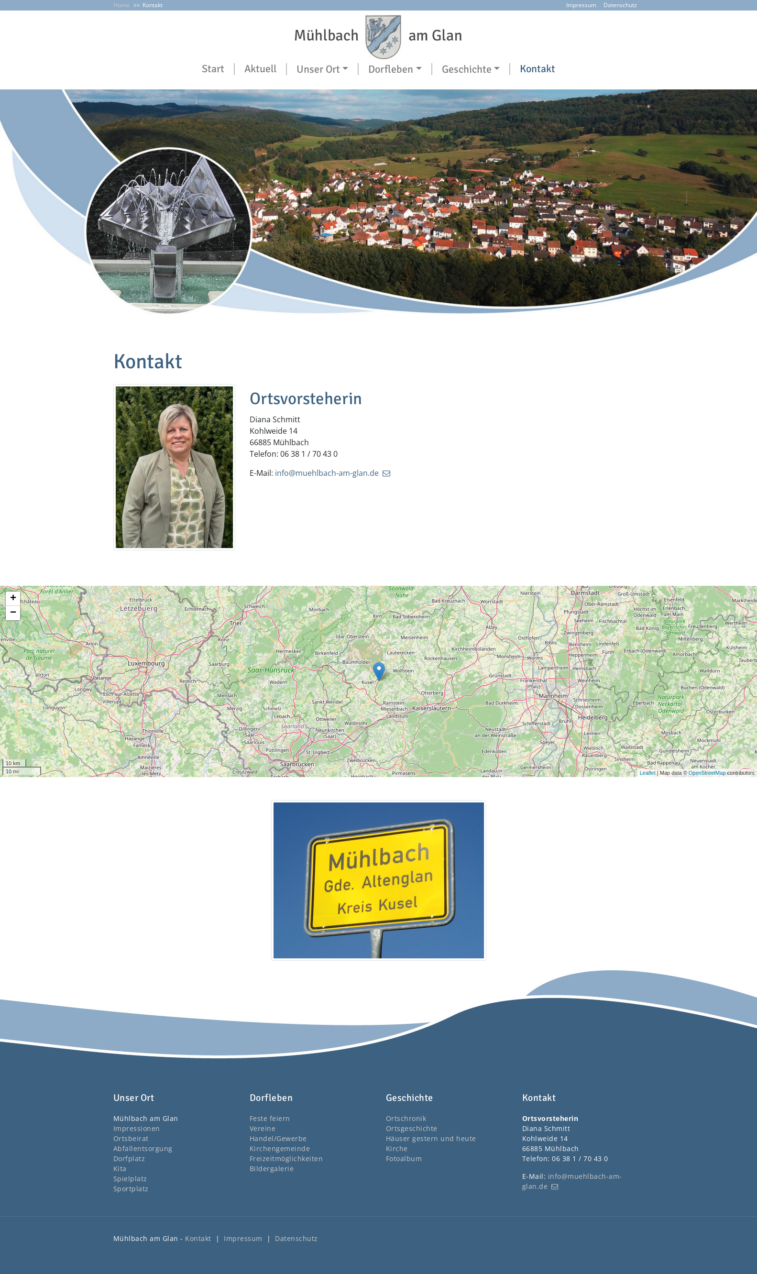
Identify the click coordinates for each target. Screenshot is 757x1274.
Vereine (263, 1128)
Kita (120, 1168)
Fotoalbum (404, 1158)
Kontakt (537, 69)
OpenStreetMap (707, 773)
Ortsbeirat (131, 1138)
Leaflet (648, 773)
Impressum (581, 5)
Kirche (397, 1148)
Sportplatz (131, 1188)
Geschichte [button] (467, 69)
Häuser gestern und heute (431, 1138)
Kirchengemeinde (280, 1148)
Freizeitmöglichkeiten (286, 1158)
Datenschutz (620, 5)
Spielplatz (130, 1178)
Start (213, 69)
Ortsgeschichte (412, 1128)
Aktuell (260, 69)
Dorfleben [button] (390, 69)
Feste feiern (270, 1118)
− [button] (13, 613)
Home (121, 5)
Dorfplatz (129, 1158)
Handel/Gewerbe (278, 1138)
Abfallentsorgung (143, 1148)
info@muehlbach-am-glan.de (327, 473)
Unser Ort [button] (318, 69)
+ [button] (13, 599)
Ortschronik (406, 1118)
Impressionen (136, 1128)
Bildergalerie (272, 1168)
